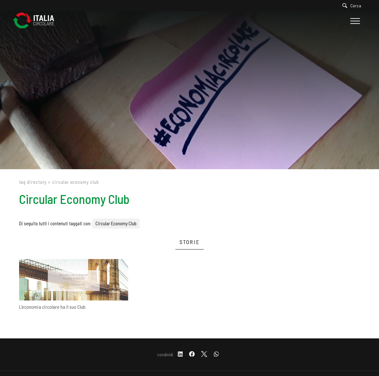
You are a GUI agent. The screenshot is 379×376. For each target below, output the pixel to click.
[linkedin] (180, 354)
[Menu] (354, 21)
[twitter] (204, 354)
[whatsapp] (216, 354)
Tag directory (33, 182)
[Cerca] (353, 5)
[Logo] (36, 20)
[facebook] (192, 354)
